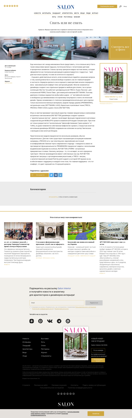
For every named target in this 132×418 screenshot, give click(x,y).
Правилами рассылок (62, 309)
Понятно (95, 414)
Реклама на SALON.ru (106, 103)
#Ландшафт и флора (74, 255)
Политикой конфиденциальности (42, 309)
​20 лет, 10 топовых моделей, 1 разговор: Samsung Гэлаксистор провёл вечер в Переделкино (16, 244)
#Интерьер (39, 258)
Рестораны (68, 17)
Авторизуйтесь (53, 197)
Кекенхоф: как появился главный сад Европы (81, 243)
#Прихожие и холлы (49, 258)
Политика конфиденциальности (80, 388)
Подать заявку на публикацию (94, 385)
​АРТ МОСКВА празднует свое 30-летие (113, 243)
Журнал (95, 13)
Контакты (74, 385)
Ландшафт (56, 13)
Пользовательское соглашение (52, 388)
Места (76, 13)
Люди (88, 13)
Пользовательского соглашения (85, 307)
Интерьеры (46, 13)
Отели (60, 17)
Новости (37, 13)
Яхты (54, 17)
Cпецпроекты (46, 356)
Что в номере (98, 350)
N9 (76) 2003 (8, 83)
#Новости (7, 264)
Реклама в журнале (59, 385)
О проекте (26, 385)
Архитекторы (67, 13)
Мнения (77, 17)
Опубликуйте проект (107, 6)
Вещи (82, 13)
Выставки (45, 339)
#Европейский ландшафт (88, 255)
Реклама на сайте (40, 385)
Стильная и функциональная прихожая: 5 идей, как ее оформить (50, 243)
